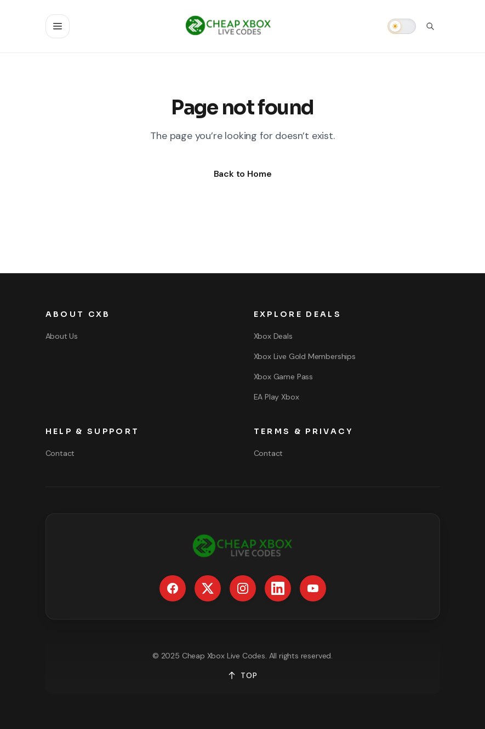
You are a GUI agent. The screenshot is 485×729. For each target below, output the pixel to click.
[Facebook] (172, 588)
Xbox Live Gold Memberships (305, 356)
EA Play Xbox (276, 397)
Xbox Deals (273, 336)
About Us (61, 336)
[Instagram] (243, 588)
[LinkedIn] (278, 588)
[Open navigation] (57, 26)
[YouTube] (313, 588)
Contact (60, 453)
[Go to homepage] (228, 26)
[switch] (401, 26)
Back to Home (243, 174)
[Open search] (430, 26)
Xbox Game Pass (283, 376)
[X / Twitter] (208, 588)
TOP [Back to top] (242, 675)
